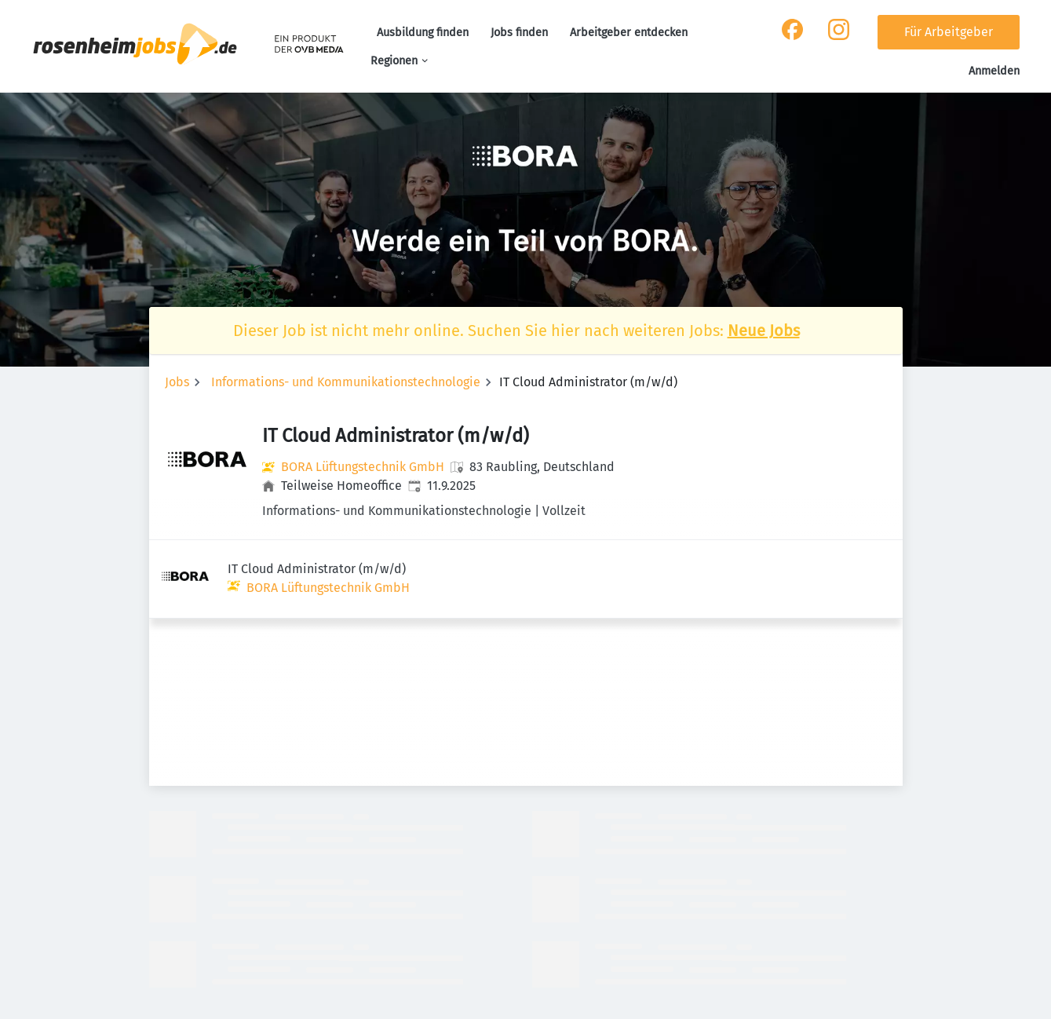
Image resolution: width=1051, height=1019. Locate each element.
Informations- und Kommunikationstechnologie (345, 381)
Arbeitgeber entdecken (629, 32)
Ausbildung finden (423, 32)
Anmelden (994, 71)
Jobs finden (519, 32)
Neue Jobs (764, 330)
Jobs (177, 381)
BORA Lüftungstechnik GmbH (362, 466)
